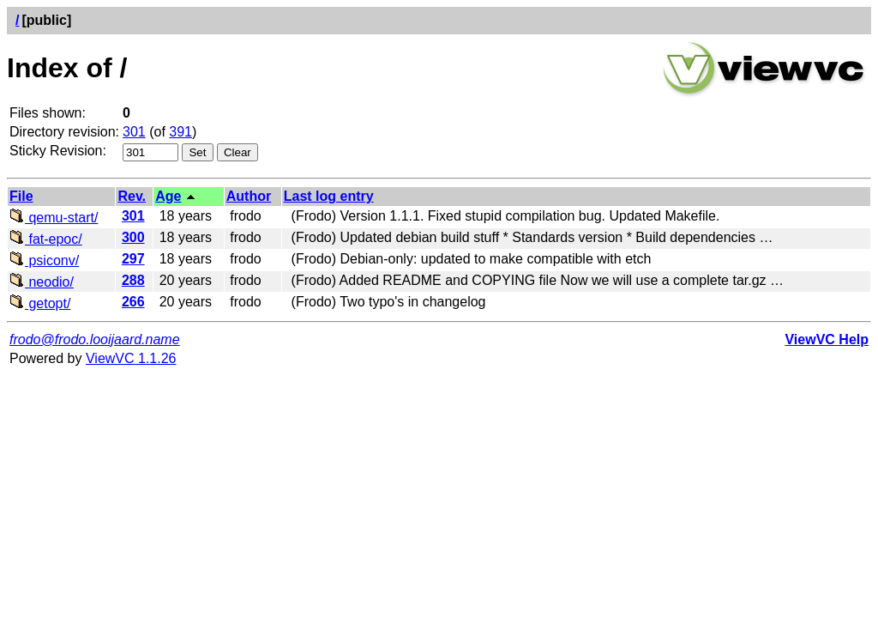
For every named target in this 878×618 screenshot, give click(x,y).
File (21, 196)
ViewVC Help (827, 339)
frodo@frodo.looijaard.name (94, 339)
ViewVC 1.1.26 (131, 358)
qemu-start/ (53, 217)
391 (180, 131)
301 (134, 131)
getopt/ (39, 303)
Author (248, 196)
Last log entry (329, 196)
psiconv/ (44, 260)
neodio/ (41, 282)
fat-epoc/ (45, 239)
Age (168, 196)
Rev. (131, 196)
